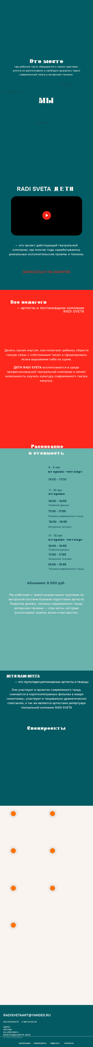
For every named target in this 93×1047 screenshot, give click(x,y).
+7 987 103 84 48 (29, 1022)
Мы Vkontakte (11, 1022)
